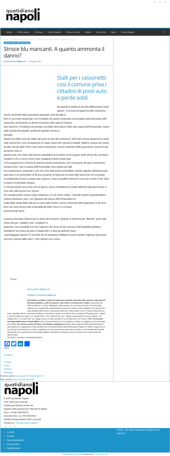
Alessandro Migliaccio (16, 61)
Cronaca (39, 32)
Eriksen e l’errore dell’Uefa (22, 379)
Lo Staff (10, 432)
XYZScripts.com (101, 454)
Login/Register (14, 448)
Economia (101, 32)
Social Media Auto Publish (72, 454)
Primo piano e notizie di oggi (22, 39)
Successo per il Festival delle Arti (28, 376)
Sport (113, 32)
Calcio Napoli (54, 32)
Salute (88, 32)
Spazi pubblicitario (15, 440)
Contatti (10, 436)
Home (9, 32)
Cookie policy (13, 444)
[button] (165, 32)
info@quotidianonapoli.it (26, 423)
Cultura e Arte (73, 32)
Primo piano (23, 32)
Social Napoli (127, 32)
